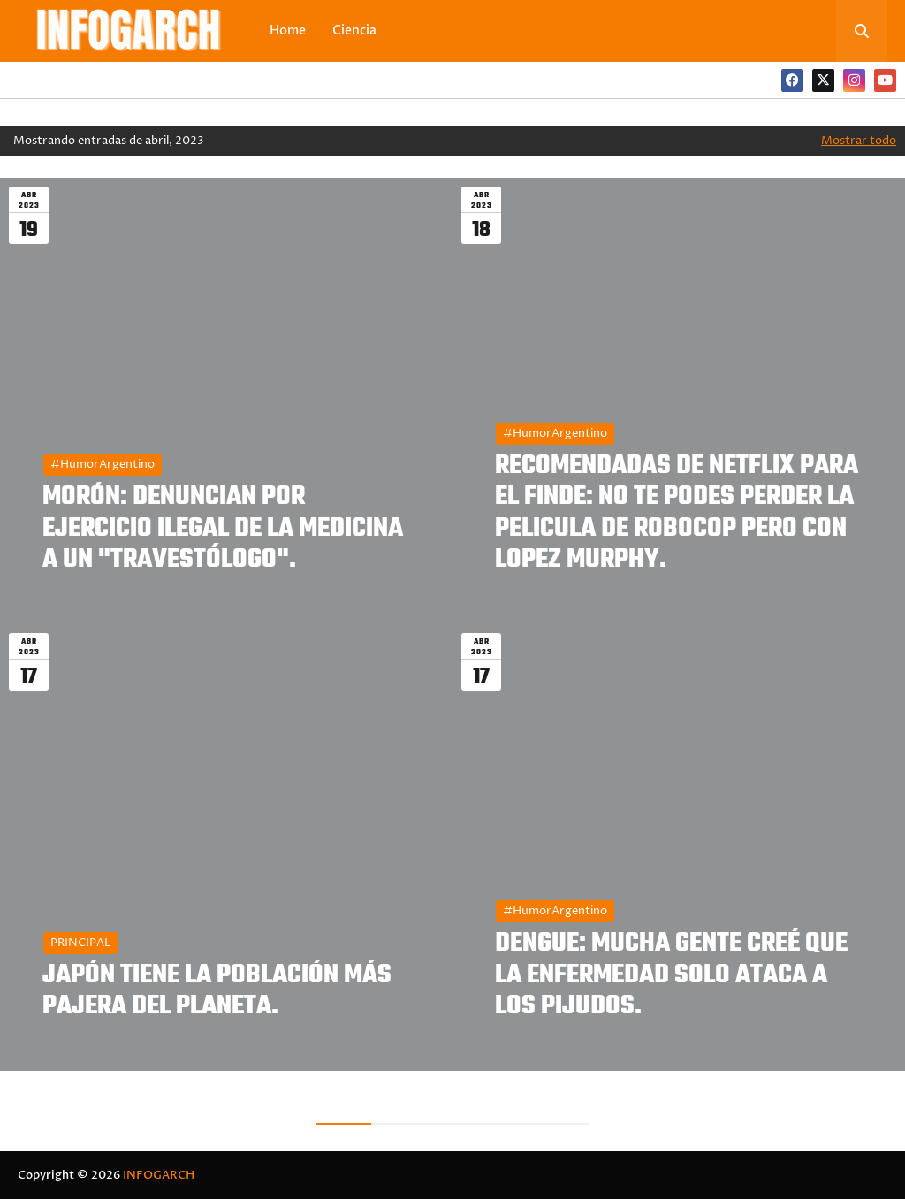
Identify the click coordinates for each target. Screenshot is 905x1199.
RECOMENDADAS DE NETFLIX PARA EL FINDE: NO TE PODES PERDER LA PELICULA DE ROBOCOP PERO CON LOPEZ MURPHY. (676, 513)
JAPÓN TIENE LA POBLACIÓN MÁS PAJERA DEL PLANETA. (217, 991)
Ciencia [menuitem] (354, 30)
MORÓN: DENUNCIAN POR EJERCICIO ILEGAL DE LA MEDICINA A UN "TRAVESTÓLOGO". (222, 529)
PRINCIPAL (80, 943)
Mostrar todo (858, 141)
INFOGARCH (158, 1175)
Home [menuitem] (288, 30)
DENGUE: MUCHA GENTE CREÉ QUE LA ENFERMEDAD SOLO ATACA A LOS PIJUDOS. (671, 975)
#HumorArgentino (102, 464)
